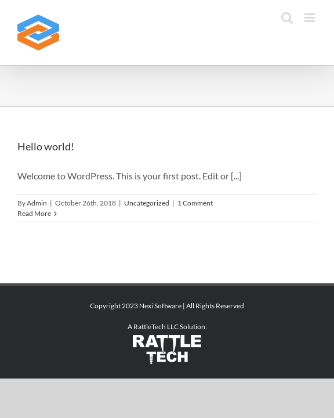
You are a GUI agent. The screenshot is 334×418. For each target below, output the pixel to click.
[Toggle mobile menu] (310, 18)
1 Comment (195, 203)
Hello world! (45, 146)
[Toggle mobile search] (287, 18)
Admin (37, 203)
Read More (34, 213)
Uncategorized (146, 203)
